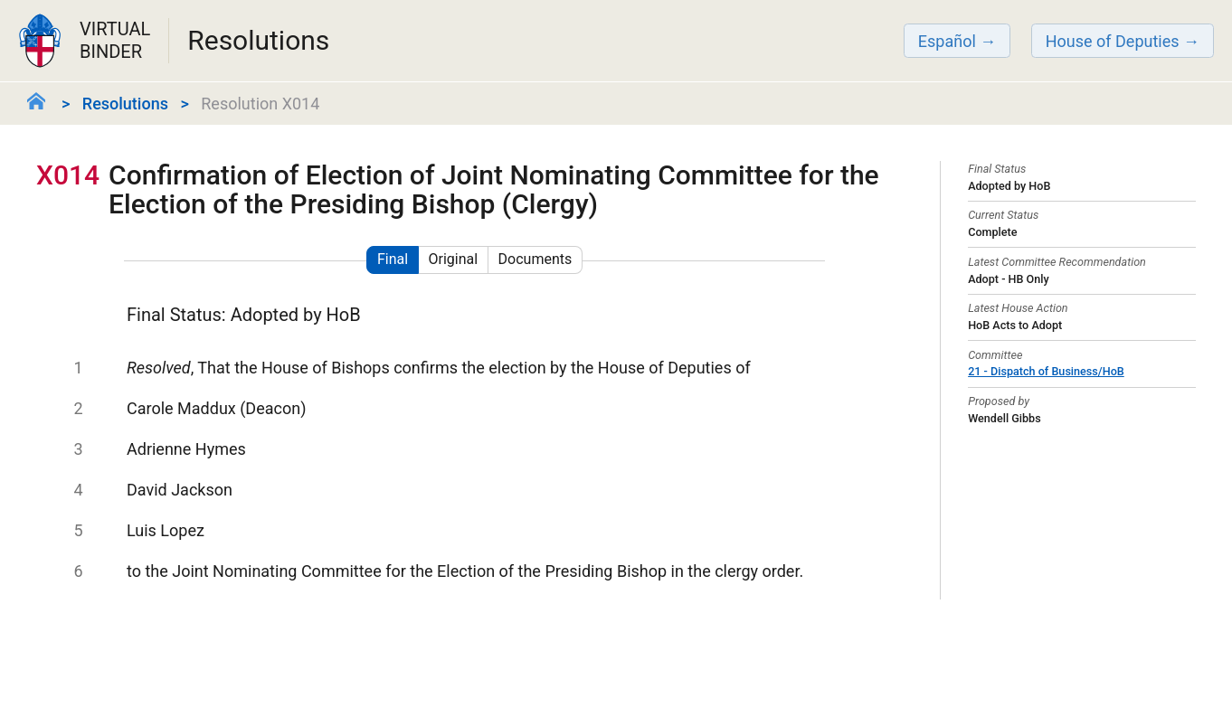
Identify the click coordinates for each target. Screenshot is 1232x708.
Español (947, 41)
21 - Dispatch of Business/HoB (1046, 371)
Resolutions (125, 103)
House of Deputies (1113, 41)
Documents (535, 259)
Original (454, 259)
